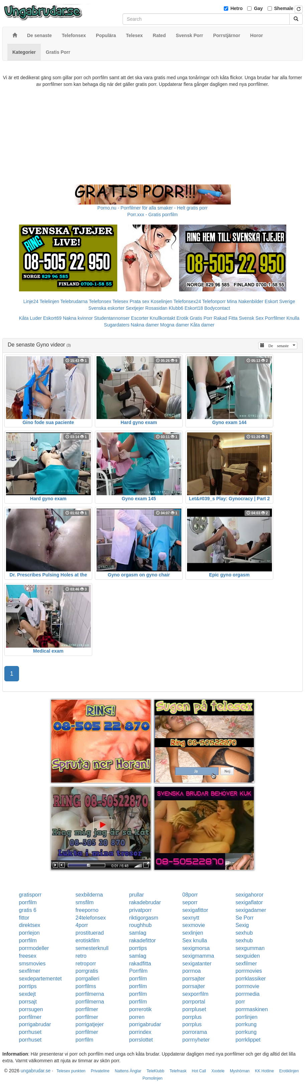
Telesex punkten (71, 1071)
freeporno (87, 910)
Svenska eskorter (106, 308)
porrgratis (86, 971)
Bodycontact (217, 308)
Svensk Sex (251, 318)
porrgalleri (87, 978)
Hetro (237, 8)
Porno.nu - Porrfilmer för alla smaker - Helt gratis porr (153, 208)
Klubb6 (176, 308)
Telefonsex (100, 301)
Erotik (182, 318)
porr (240, 1001)
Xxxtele (217, 1071)
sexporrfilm (195, 994)
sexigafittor (195, 910)
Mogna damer (174, 324)
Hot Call (199, 1071)
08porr (190, 895)
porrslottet (141, 1040)
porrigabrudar (35, 1024)
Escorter (139, 318)
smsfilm (84, 902)
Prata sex (139, 301)
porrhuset (30, 1032)
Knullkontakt (162, 318)
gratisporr (30, 895)
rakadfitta (140, 963)
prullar (136, 895)
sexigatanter (196, 963)
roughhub (140, 925)
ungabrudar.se (36, 1070)
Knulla (292, 318)
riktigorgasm (143, 918)
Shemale (284, 8)
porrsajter (193, 978)
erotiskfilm (87, 940)
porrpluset (194, 1009)
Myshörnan (240, 1071)
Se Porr (245, 918)
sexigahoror (250, 895)
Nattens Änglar (128, 1071)
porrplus (192, 1017)
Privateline (100, 1071)
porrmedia (248, 994)
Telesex (120, 301)
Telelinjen (49, 301)
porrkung (246, 1024)
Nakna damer (145, 324)
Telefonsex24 (187, 301)
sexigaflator (249, 902)
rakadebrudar (145, 902)
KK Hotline (264, 1071)
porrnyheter (196, 1040)
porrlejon (29, 933)
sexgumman (250, 948)
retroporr (85, 963)
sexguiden (248, 956)
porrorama (194, 1032)
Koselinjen (161, 301)
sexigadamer (251, 910)
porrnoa (191, 971)
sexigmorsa (196, 948)
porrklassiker (251, 978)
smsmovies (32, 963)
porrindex (140, 1032)
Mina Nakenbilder (245, 301)
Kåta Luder (30, 318)
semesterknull (92, 948)
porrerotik (140, 1009)
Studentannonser (112, 318)
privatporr (140, 910)
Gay (258, 8)
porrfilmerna (89, 994)
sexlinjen (192, 933)
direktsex (29, 925)
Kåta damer (202, 324)
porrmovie (247, 986)
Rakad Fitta (226, 318)
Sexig (242, 925)
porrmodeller (34, 948)
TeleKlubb (155, 1071)
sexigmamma (198, 956)
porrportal (193, 1001)
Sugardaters (116, 324)
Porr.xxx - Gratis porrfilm (152, 214)
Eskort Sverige (280, 301)
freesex (27, 956)
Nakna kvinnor (78, 318)
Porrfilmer (275, 318)
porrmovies (249, 971)
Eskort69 (52, 318)
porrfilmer (86, 1009)
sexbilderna (89, 895)
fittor (24, 918)
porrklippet (248, 1040)
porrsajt (28, 1001)
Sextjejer (135, 308)
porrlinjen (247, 1017)
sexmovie (193, 925)
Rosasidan (156, 308)
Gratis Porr (201, 318)
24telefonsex (90, 918)
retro (81, 956)
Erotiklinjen (289, 1071)
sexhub (244, 933)
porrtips (138, 948)
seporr (189, 902)
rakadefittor (142, 940)
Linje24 (30, 301)
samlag (137, 933)
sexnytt (190, 918)
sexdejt (27, 994)
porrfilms (85, 986)
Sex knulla (194, 940)
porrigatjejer (89, 1024)
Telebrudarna (74, 301)
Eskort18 (193, 308)
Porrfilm (138, 971)
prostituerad (89, 933)
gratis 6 (27, 910)
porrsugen (31, 1009)
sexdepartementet (40, 978)
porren (136, 1017)
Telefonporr (213, 301)
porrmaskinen (252, 1009)
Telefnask (177, 1071)
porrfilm (28, 902)
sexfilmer (246, 963)
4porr (81, 925)
